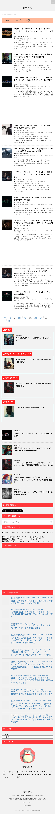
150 (19, 317)
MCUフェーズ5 (24, 38)
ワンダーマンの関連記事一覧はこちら (30, 407)
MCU (17, 38)
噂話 (39, 88)
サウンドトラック (22, 40)
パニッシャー (26, 134)
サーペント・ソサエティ (29, 88)
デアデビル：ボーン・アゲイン (39, 132)
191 (4, 320)
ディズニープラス (33, 183)
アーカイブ (6, 734)
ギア (45, 181)
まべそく (27, 7)
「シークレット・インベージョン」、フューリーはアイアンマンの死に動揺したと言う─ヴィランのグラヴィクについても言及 (33, 223)
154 (41, 317)
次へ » (10, 320)
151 (25, 317)
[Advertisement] (27, 111)
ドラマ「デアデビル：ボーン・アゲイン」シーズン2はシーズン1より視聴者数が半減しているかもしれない (33, 465)
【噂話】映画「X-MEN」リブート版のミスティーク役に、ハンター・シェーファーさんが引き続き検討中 (33, 480)
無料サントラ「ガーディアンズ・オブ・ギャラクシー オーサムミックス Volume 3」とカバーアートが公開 (33, 31)
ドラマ (27, 59)
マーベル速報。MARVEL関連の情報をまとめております (27, 795)
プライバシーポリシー (27, 802)
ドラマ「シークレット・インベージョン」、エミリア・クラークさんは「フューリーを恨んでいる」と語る (33, 174)
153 (35, 317)
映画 (26, 36)
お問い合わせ (27, 805)
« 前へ (5, 317)
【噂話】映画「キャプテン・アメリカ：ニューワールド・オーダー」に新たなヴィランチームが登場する (33, 80)
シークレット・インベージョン (39, 61)
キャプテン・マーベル (36, 181)
